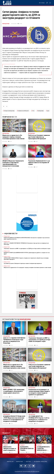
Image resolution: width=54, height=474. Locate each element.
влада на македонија (9, 110)
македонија (40, 110)
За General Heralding (40, 461)
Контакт (28, 461)
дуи (48, 110)
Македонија (5, 23)
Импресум (10, 461)
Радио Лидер (7, 3)
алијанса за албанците (23, 110)
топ (33, 110)
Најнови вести (10, 233)
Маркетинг (19, 461)
